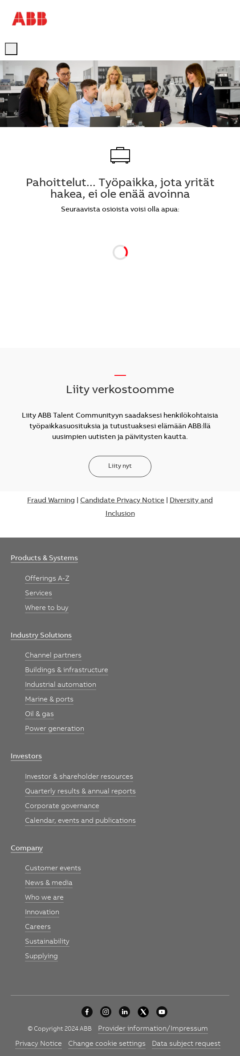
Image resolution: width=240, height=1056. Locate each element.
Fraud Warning (51, 500)
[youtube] (161, 1011)
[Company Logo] (29, 18)
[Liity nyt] (120, 466)
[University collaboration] (87, 1011)
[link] (44, 559)
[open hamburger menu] (11, 49)
